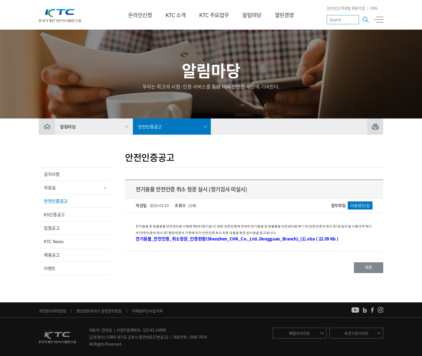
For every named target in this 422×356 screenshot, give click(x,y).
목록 (368, 267)
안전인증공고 (56, 201)
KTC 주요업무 (214, 15)
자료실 (50, 187)
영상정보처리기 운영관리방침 (99, 310)
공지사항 (52, 174)
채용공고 (52, 255)
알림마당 (251, 15)
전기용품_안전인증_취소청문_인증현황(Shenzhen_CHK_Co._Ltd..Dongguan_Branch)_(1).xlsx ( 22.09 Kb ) (237, 238)
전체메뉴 (378, 20)
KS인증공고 (54, 214)
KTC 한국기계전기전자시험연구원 (60, 14)
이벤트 (50, 268)
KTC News (53, 241)
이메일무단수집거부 (147, 310)
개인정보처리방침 (52, 310)
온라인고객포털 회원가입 (346, 8)
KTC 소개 (176, 15)
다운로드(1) (360, 205)
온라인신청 (140, 15)
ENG (374, 8)
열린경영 (284, 15)
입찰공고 (52, 228)
